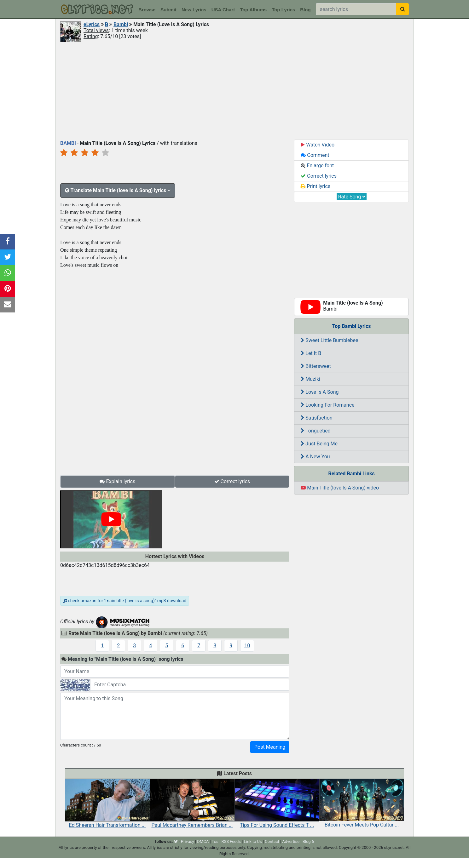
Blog (305, 9)
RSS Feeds (231, 841)
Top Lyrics (283, 9)
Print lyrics (315, 186)
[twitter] (176, 841)
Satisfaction (316, 418)
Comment (315, 155)
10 (247, 646)
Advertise (290, 841)
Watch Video (317, 145)
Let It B (311, 353)
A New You (315, 457)
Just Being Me (319, 444)
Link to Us (253, 841)
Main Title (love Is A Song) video (340, 488)
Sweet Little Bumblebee (329, 340)
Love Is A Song (320, 392)
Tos (215, 841)
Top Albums (253, 9)
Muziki (310, 379)
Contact (272, 841)
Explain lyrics (117, 481)
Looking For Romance (327, 405)
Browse (146, 9)
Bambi (120, 24)
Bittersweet (316, 366)
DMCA (203, 841)
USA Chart (223, 9)
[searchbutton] (402, 9)
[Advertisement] (234, 90)
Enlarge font (317, 166)
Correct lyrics (232, 481)
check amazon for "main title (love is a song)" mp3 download (124, 600)
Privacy (187, 841)
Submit (168, 9)
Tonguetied (315, 431)
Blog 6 (308, 841)
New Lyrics (194, 9)
